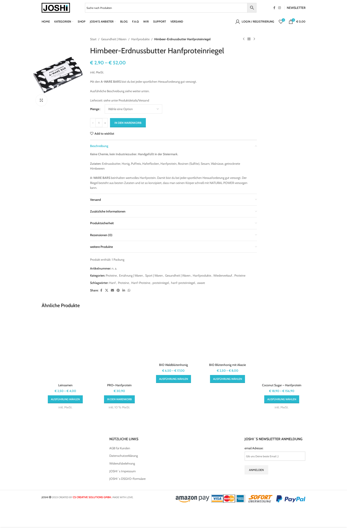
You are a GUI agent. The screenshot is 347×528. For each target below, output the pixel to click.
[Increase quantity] (105, 122)
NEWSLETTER (296, 8)
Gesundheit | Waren (114, 39)
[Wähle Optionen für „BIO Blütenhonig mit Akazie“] (227, 379)
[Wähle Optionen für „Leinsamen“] (65, 399)
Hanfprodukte (140, 39)
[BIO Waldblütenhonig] (173, 337)
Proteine (111, 275)
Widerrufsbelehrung (122, 463)
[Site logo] (56, 7)
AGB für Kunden (119, 448)
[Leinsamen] (65, 347)
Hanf (112, 283)
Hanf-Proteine (140, 283)
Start (93, 39)
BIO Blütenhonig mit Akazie (227, 365)
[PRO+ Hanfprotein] (119, 347)
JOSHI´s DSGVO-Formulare (127, 479)
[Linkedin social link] (123, 290)
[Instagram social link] (279, 8)
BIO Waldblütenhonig (173, 365)
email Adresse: (254, 448)
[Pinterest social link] (118, 290)
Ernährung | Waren (131, 275)
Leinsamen (65, 385)
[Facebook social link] (274, 8)
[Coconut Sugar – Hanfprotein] (281, 347)
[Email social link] (112, 290)
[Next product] (254, 39)
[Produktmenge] (99, 122)
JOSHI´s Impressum (122, 471)
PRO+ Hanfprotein (119, 385)
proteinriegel (160, 283)
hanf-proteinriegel (183, 283)
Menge (94, 109)
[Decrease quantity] (93, 122)
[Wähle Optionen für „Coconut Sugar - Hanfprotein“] (281, 399)
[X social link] (107, 290)
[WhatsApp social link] (129, 290)
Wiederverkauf (222, 275)
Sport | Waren (154, 275)
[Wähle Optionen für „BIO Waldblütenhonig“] (173, 379)
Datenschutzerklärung (123, 456)
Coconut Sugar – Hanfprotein (281, 385)
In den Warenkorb (127, 122)
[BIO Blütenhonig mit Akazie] (227, 337)
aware (201, 283)
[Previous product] (243, 39)
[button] (119, 399)
